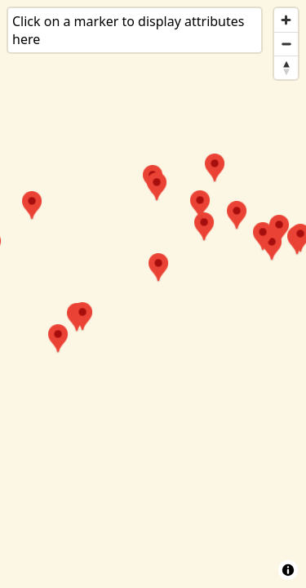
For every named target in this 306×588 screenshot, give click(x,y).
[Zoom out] (286, 44)
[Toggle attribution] (288, 570)
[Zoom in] (286, 20)
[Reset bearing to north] (286, 67)
